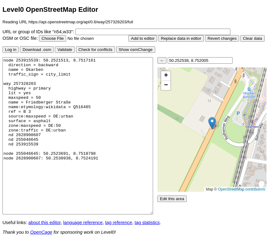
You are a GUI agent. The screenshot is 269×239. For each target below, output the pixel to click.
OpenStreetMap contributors (241, 189)
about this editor (44, 222)
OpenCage (41, 232)
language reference (83, 222)
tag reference (118, 222)
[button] (212, 123)
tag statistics (147, 222)
